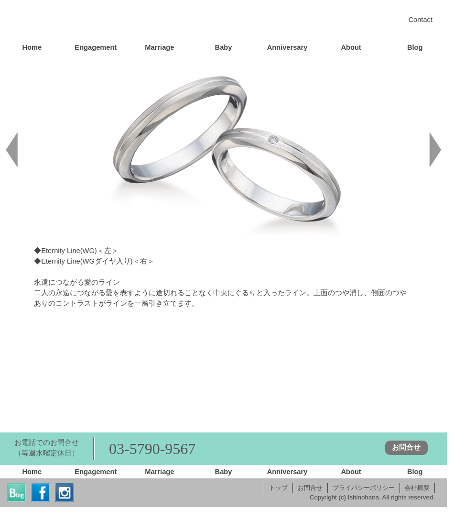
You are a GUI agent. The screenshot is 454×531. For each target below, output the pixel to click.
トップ (278, 487)
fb (40, 492)
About (351, 47)
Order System (112, 376)
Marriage (159, 47)
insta (64, 492)
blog (16, 492)
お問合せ (406, 447)
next (435, 149)
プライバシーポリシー (364, 487)
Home (223, 21)
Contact (420, 19)
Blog (415, 47)
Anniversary (287, 47)
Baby (223, 47)
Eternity (371, 347)
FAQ (334, 376)
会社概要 (417, 487)
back (12, 149)
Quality (112, 403)
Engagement (96, 47)
